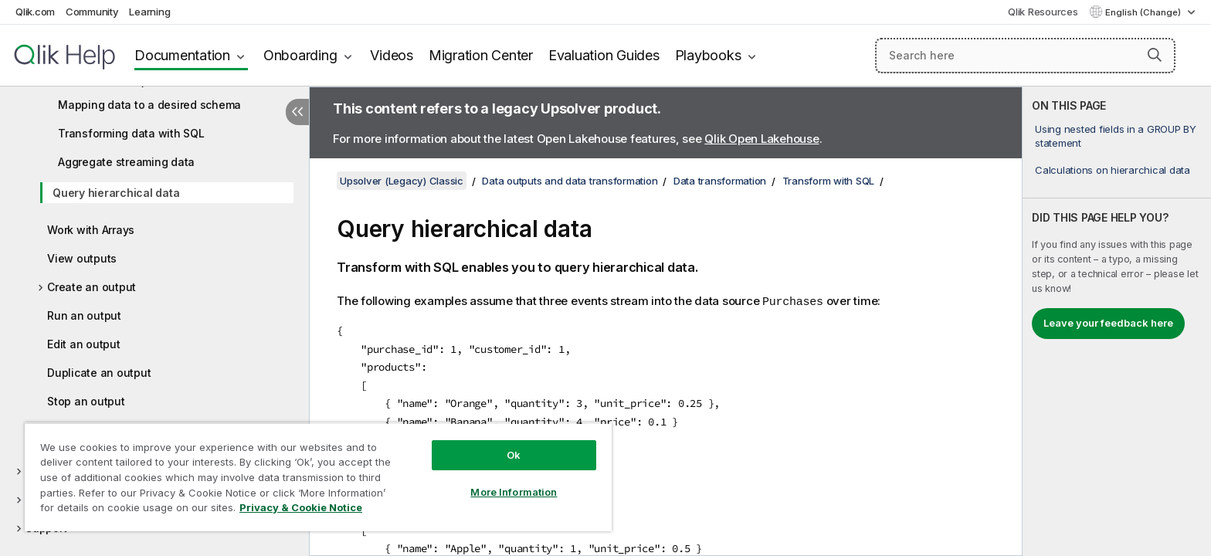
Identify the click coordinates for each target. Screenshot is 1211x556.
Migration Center (481, 55)
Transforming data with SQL (131, 133)
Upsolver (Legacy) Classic (401, 181)
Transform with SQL (828, 181)
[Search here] (1025, 55)
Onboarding (300, 55)
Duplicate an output (99, 372)
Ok (514, 455)
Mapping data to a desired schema (149, 104)
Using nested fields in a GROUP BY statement (1115, 136)
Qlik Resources (1043, 11)
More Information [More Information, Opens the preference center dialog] (513, 492)
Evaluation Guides (604, 55)
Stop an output (86, 401)
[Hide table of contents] (297, 112)
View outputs (82, 258)
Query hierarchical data (116, 192)
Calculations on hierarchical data (1112, 170)
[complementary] (1117, 321)
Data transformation (719, 181)
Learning (149, 11)
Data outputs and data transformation (569, 181)
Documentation (182, 55)
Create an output (91, 286)
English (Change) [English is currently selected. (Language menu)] (1144, 12)
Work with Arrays (90, 229)
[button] (1154, 55)
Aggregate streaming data (126, 161)
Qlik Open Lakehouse (761, 138)
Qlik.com (35, 11)
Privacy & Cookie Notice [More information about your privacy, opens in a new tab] (300, 507)
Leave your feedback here (1108, 323)
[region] (318, 476)
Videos (391, 55)
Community (92, 11)
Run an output (84, 315)
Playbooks (708, 55)
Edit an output (83, 344)
